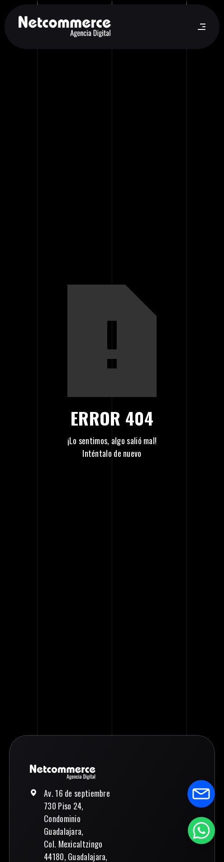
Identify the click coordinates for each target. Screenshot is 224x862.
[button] (199, 27)
